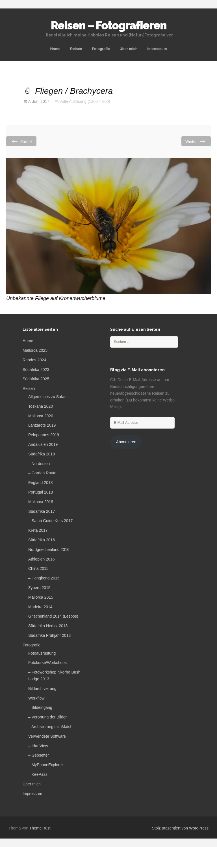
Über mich (129, 49)
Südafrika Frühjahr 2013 (49, 635)
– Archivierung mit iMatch (50, 726)
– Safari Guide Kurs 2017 (50, 520)
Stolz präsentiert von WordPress (180, 828)
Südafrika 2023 (36, 369)
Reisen (76, 49)
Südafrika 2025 (36, 379)
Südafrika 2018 (41, 454)
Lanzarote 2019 (42, 425)
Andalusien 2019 (43, 444)
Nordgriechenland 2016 (49, 549)
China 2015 (38, 568)
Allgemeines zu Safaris (48, 396)
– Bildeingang (40, 707)
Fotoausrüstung (42, 653)
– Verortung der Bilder (47, 717)
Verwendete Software (47, 736)
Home (55, 49)
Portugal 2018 (40, 492)
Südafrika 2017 (41, 511)
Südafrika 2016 (41, 540)
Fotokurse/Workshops (47, 662)
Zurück (21, 141)
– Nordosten (39, 463)
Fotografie (101, 49)
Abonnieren (126, 442)
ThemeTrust (40, 828)
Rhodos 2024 (34, 360)
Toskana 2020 (40, 406)
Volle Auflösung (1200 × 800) (84, 101)
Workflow (36, 698)
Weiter (196, 141)
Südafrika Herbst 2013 (48, 626)
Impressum (157, 49)
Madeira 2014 (40, 607)
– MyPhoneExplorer (45, 765)
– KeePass (37, 774)
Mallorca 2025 (35, 350)
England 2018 (40, 482)
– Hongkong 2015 (44, 578)
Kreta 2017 (38, 530)
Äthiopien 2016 (41, 559)
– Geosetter (38, 755)
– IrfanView (38, 746)
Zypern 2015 (39, 587)
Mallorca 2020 (40, 416)
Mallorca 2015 (40, 597)
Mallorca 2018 (40, 501)
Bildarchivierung (42, 688)
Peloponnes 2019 (43, 435)
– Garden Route (42, 473)
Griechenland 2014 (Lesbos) (53, 616)
